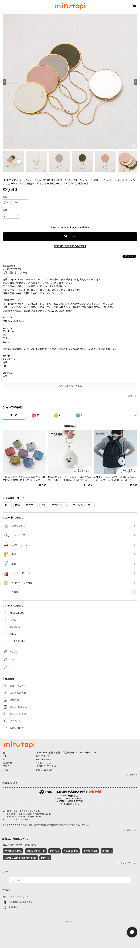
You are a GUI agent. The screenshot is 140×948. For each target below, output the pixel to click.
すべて (13, 415)
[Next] (135, 82)
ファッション (18, 526)
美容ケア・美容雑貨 (21, 583)
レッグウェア (18, 535)
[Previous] (4, 82)
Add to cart (70, 236)
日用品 (14, 592)
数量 (5, 210)
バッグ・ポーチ (19, 545)
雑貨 (13, 564)
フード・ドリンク (20, 573)
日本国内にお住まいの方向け (70, 246)
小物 (13, 554)
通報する (132, 396)
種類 (5, 197)
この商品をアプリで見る (70, 386)
